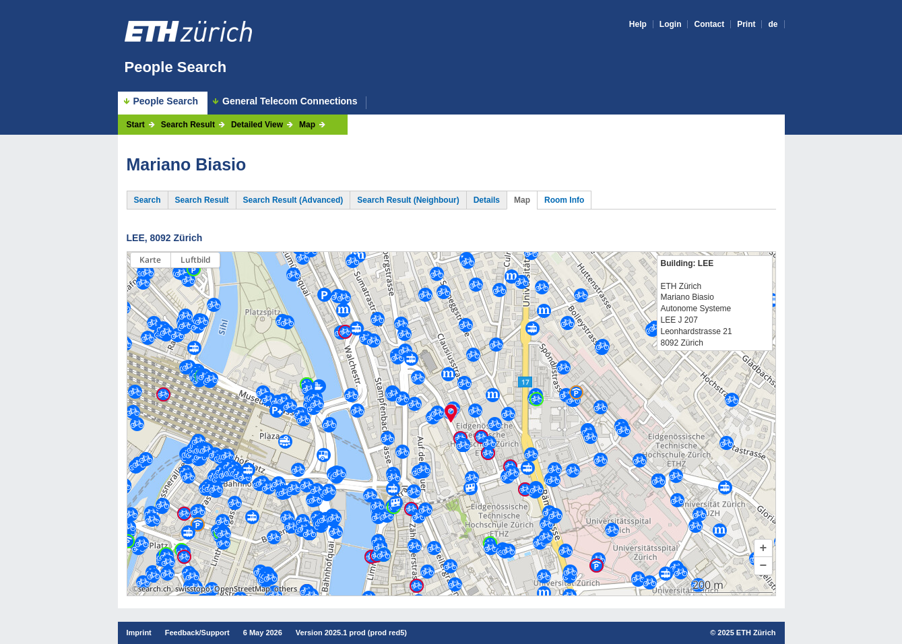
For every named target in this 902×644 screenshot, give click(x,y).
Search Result (188, 125)
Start (136, 125)
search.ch (154, 588)
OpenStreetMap (242, 588)
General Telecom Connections (289, 101)
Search (147, 200)
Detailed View (257, 125)
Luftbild (195, 259)
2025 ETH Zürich (746, 633)
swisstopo (192, 588)
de (772, 24)
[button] (763, 548)
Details (487, 200)
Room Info (564, 200)
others (285, 588)
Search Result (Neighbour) (408, 200)
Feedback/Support (197, 633)
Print (746, 24)
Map (307, 125)
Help (638, 24)
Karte (150, 259)
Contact (709, 24)
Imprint (139, 633)
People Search (176, 67)
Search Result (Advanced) (293, 200)
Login (670, 24)
